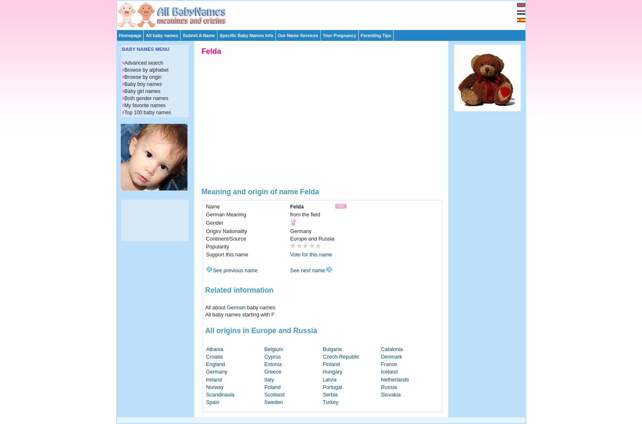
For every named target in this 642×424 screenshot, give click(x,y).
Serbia (330, 395)
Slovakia (391, 395)
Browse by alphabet (147, 70)
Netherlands (395, 380)
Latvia (330, 380)
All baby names (162, 35)
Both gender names (146, 98)
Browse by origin (143, 77)
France (389, 364)
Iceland (389, 372)
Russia (389, 387)
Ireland (214, 380)
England (215, 364)
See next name (311, 270)
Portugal (332, 387)
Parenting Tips (376, 35)
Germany (216, 372)
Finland (331, 364)
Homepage (130, 35)
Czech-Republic (341, 357)
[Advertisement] (324, 13)
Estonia (273, 364)
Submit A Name (199, 35)
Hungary (332, 372)
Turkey (331, 402)
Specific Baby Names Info (246, 35)
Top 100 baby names (148, 112)
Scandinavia (220, 395)
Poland (273, 387)
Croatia (214, 357)
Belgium (274, 349)
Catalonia (392, 349)
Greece (273, 372)
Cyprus (273, 357)
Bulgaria (332, 349)
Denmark (391, 357)
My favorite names (145, 105)
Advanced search (144, 63)
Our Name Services (298, 35)
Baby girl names (143, 91)
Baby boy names (143, 84)
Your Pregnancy (339, 35)
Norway (215, 387)
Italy (269, 380)
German (236, 308)
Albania (215, 349)
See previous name (232, 270)
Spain (213, 402)
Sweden (274, 402)
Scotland (275, 395)
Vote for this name (311, 255)
